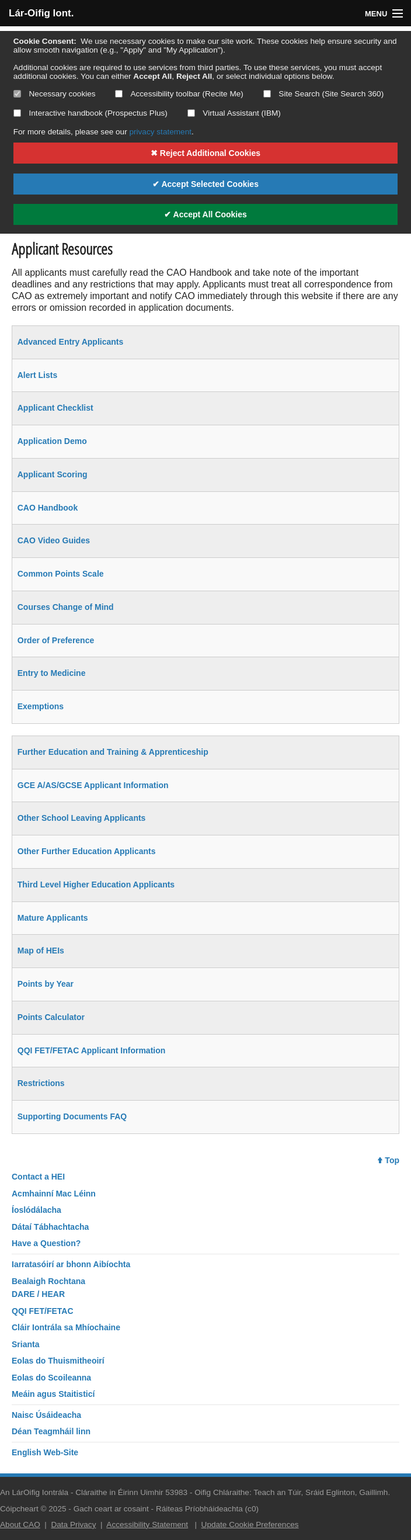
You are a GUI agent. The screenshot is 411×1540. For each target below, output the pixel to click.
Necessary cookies (54, 93)
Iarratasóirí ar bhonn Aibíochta (71, 1264)
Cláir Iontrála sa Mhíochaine (66, 1327)
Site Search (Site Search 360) (323, 93)
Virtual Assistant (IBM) (234, 113)
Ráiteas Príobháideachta (199, 1508)
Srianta (25, 1344)
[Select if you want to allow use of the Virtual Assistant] (191, 113)
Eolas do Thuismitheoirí (58, 1360)
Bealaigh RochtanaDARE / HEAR (48, 1288)
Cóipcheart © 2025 (33, 1508)
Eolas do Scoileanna (51, 1377)
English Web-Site (45, 1452)
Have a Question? (46, 1243)
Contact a (38, 1176)
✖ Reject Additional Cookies (205, 153)
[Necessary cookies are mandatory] (17, 94)
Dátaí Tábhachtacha (50, 1227)
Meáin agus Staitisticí (53, 1394)
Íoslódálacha (36, 1210)
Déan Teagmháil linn (51, 1431)
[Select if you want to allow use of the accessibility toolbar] (119, 94)
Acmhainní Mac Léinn (54, 1193)
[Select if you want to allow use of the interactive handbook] (17, 113)
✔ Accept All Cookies (205, 214)
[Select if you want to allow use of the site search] (267, 94)
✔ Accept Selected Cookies (205, 184)
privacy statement (160, 131)
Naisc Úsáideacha (46, 1415)
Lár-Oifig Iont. (41, 13)
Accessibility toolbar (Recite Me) (179, 93)
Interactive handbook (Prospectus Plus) (90, 113)
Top (388, 1160)
